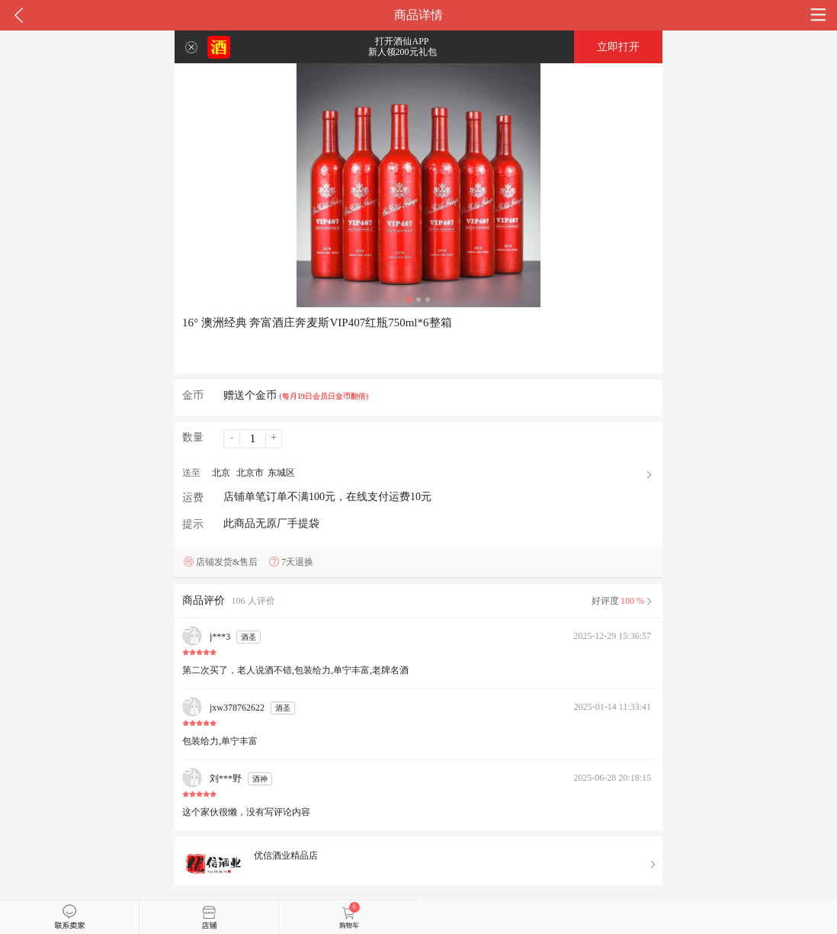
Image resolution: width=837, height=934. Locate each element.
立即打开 (618, 47)
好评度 (623, 600)
